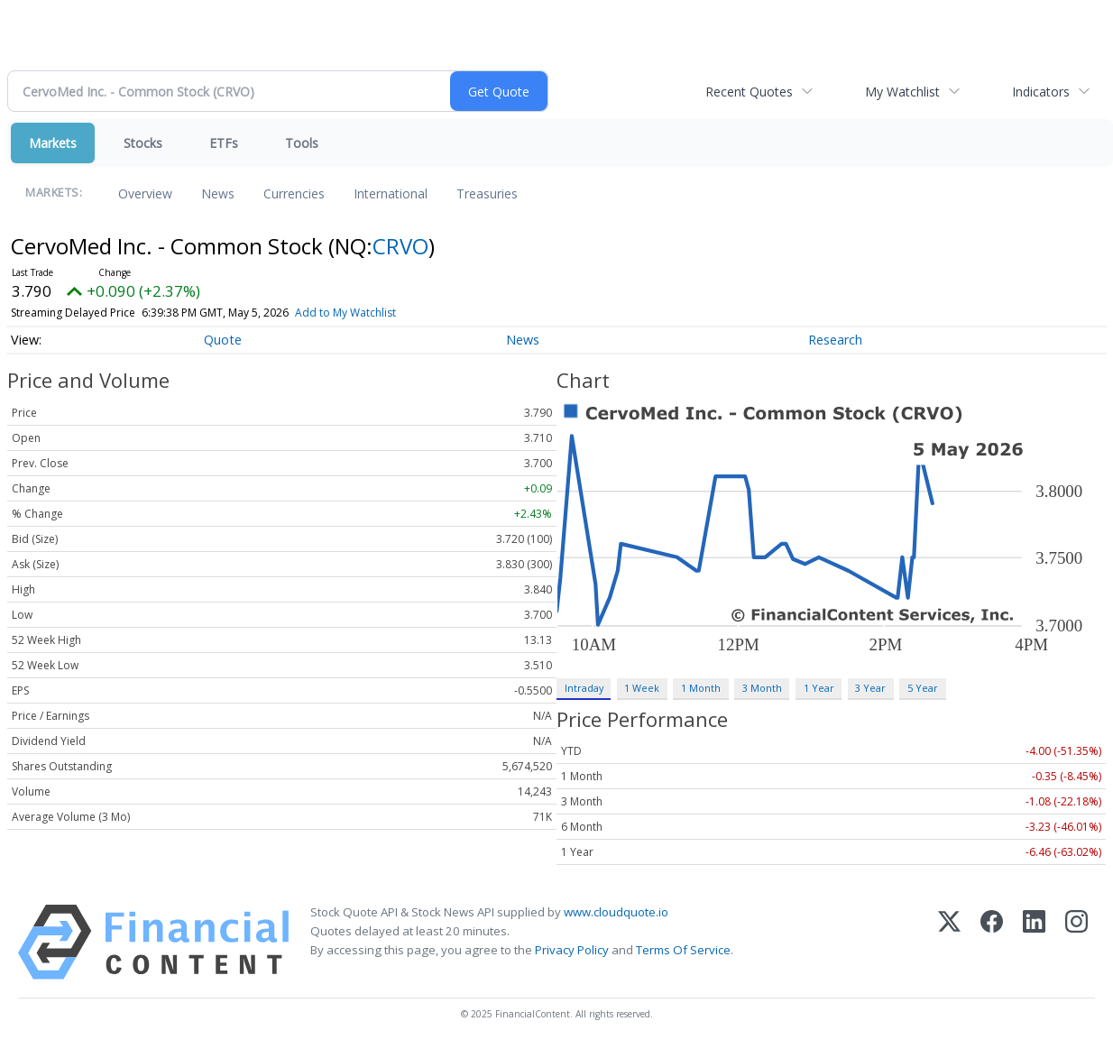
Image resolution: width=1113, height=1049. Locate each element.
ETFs (223, 143)
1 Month (701, 688)
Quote (223, 339)
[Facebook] (991, 942)
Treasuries (487, 193)
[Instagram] (1076, 942)
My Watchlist (902, 91)
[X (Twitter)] (949, 942)
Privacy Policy (572, 950)
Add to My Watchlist (345, 312)
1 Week (641, 688)
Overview (145, 193)
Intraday (584, 688)
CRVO (400, 246)
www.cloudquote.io (616, 912)
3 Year (870, 688)
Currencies (294, 193)
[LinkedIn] (1034, 942)
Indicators (1041, 91)
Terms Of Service (683, 950)
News (218, 193)
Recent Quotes (749, 91)
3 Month (762, 688)
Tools (301, 143)
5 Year (922, 688)
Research (835, 339)
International (391, 193)
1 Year (819, 688)
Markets (53, 143)
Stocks (143, 143)
